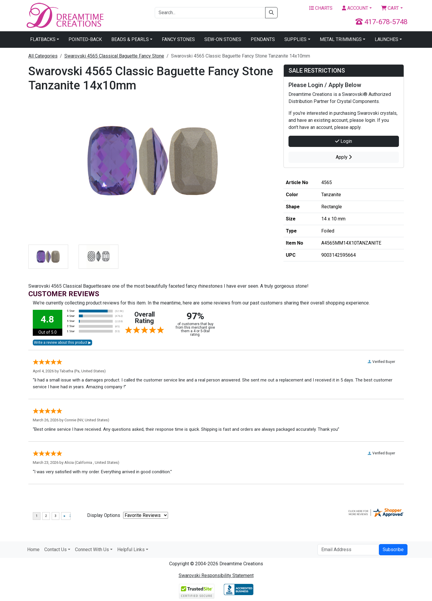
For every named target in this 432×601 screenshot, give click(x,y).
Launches (386, 39)
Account (355, 8)
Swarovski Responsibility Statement (216, 575)
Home (33, 549)
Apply (344, 157)
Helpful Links (131, 549)
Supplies (295, 39)
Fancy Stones (178, 39)
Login (343, 141)
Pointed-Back (85, 39)
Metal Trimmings (341, 39)
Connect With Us (92, 549)
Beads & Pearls (130, 39)
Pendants (263, 39)
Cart (390, 8)
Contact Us (55, 549)
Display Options (103, 515)
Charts (320, 8)
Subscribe (393, 549)
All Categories (43, 56)
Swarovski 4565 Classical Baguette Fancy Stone (114, 56)
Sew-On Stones (222, 39)
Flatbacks (43, 39)
